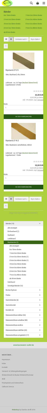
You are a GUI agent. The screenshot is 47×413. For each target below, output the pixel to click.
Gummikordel (11, 305)
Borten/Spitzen (11, 290)
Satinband (11, 282)
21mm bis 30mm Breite (12, 19)
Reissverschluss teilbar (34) (16, 315)
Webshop (15, 410)
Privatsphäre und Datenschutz (12, 383)
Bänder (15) (10, 223)
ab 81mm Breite (9, 32)
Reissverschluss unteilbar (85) (16, 320)
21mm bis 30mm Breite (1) (19, 257)
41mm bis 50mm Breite (12, 24)
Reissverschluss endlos (14, 325)
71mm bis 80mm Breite (33, 28)
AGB (3, 379)
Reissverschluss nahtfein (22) (16, 330)
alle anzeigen (12, 228)
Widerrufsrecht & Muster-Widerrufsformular (17, 375)
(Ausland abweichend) (30, 83)
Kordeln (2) (10, 310)
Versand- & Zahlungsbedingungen (14, 371)
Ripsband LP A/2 (12, 141)
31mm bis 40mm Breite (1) (19, 260)
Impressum (6, 359)
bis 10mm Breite (9, 15)
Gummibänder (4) (12, 300)
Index (4, 363)
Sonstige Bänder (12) (15, 286)
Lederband (12, 239)
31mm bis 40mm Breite (33, 19)
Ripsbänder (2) (13, 242)
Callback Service (8, 387)
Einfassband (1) (13, 231)
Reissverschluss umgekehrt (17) (17, 335)
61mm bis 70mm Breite (12, 28)
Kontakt (5, 367)
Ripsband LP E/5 (12, 70)
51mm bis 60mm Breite (33, 24)
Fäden (8, 295)
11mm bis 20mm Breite (33, 15)
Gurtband (11, 235)
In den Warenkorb (23, 116)
